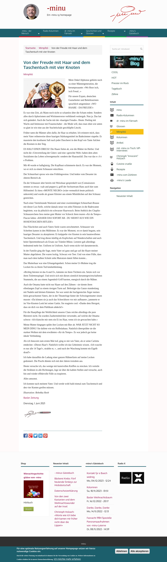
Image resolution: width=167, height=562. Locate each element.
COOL (115, 72)
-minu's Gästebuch (134, 32)
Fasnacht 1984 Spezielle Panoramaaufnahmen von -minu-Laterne (99, 521)
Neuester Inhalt (125, 196)
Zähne (115, 94)
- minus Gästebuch (64, 472)
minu (119, 109)
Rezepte (115, 31)
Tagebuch (117, 88)
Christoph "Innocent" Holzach (127, 157)
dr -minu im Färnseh (72, 32)
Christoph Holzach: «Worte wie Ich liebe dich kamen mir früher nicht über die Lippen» (66, 518)
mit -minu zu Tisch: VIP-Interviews (129, 149)
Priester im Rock (120, 83)
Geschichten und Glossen (93, 32)
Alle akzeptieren (139, 552)
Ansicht (29, 509)
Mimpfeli (43, 48)
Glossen (121, 126)
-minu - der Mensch (29, 32)
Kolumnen (122, 137)
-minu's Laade (124, 180)
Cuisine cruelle (124, 163)
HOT (114, 77)
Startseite (30, 48)
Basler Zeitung (31, 397)
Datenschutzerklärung (66, 490)
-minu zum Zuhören (127, 174)
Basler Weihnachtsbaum (99, 497)
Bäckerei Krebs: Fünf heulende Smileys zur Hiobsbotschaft (66, 482)
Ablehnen (121, 552)
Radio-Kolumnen (51, 31)
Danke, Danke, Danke (98, 507)
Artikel (120, 142)
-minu (56, 8)
